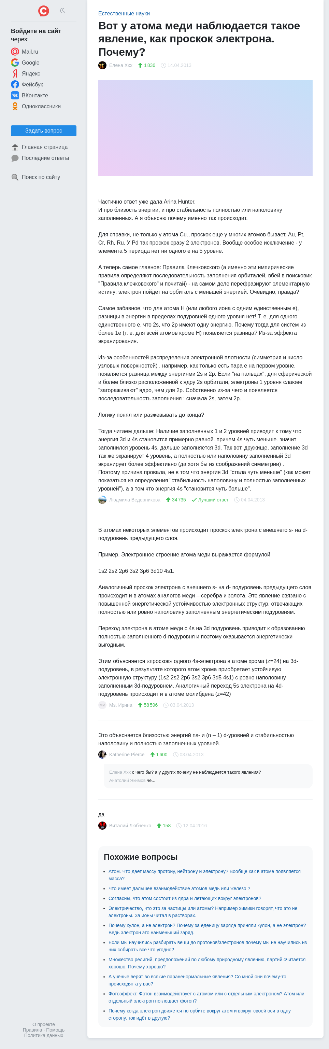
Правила (32, 1030)
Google (25, 62)
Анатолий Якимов (128, 780)
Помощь (55, 1030)
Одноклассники (36, 106)
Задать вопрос (43, 131)
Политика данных (43, 1035)
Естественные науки (124, 13)
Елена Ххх (120, 772)
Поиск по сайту (35, 177)
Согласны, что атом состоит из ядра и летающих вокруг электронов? (185, 898)
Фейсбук (27, 84)
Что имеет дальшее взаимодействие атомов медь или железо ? (179, 888)
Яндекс (25, 73)
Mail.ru (24, 51)
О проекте (43, 1024)
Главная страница (39, 147)
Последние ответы (40, 158)
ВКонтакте (29, 95)
